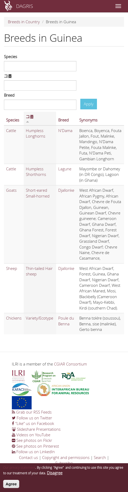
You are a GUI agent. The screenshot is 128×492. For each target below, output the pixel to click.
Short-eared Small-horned (38, 193)
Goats (11, 190)
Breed (9, 95)
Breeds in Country (24, 21)
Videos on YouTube (31, 434)
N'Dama (65, 130)
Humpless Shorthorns (36, 171)
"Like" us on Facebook (33, 423)
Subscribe (64, 463)
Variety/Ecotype (39, 318)
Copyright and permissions (66, 457)
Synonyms (88, 120)
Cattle (11, 130)
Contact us (28, 457)
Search (100, 457)
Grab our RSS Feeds (32, 412)
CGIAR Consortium (70, 364)
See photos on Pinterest (35, 446)
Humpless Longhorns (35, 133)
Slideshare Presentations (36, 429)
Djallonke (66, 190)
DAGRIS (24, 6)
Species (10, 56)
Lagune (64, 168)
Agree (11, 486)
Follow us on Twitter (32, 417)
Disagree (54, 474)
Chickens (14, 318)
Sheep (11, 268)
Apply (88, 103)
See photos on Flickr (32, 440)
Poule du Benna (66, 320)
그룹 (8, 75)
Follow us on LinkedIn (33, 451)
